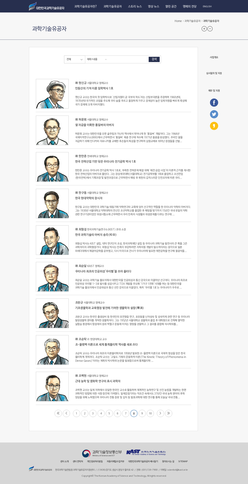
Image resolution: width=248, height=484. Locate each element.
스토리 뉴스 (135, 6)
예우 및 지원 (214, 85)
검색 (154, 59)
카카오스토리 (214, 126)
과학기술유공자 (113, 6)
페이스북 (214, 102)
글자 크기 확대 (204, 28)
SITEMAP (183, 461)
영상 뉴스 (153, 6)
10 (150, 413)
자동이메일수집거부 (115, 461)
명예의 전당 (190, 6)
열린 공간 (170, 6)
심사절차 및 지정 (214, 69)
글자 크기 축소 (210, 28)
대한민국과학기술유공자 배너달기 (143, 461)
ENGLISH (207, 7)
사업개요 (214, 53)
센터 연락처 (78, 461)
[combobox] (74, 59)
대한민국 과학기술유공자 (47, 6)
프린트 (216, 28)
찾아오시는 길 (168, 461)
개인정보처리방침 (95, 461)
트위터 (214, 114)
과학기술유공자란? (85, 6)
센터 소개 (64, 461)
